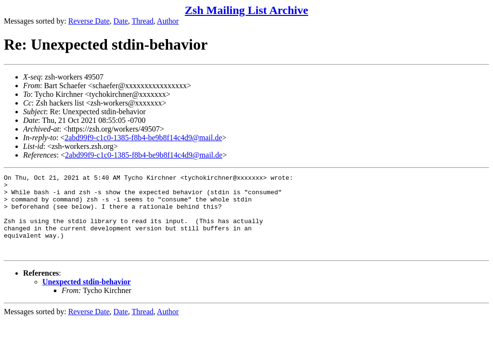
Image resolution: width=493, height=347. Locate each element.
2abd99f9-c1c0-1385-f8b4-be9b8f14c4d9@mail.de (143, 137)
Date (121, 21)
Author (168, 21)
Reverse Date (89, 21)
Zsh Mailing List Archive (246, 10)
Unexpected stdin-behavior (86, 298)
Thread (142, 21)
